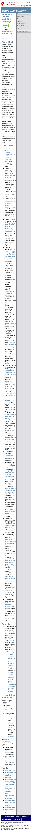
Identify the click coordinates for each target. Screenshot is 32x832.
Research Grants (24, 31)
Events (12, 11)
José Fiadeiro (8, 822)
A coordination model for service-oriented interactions (10, 203)
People (19, 11)
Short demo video (10, 770)
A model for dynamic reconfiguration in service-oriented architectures (10, 490)
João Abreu (5, 38)
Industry (23, 10)
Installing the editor (23, 27)
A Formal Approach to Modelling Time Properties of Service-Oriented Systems (10, 258)
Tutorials (6, 624)
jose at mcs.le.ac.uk (18, 822)
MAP (22, 5)
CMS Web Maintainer (6, 828)
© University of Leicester (7, 825)
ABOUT (14, 8)
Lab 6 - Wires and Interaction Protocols (10, 803)
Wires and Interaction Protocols (11, 681)
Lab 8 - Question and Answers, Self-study (10, 811)
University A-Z (16, 819)
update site (11, 736)
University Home (9, 816)
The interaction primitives (11, 663)
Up (2, 816)
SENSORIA (9, 54)
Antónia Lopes (6, 35)
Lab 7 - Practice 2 (10, 807)
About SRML (7, 42)
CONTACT (28, 5)
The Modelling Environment (8, 696)
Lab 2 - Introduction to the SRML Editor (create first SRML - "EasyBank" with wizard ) (10, 783)
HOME (18, 5)
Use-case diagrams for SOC (11, 658)
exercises (11, 688)
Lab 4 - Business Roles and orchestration (9, 796)
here (13, 764)
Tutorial (5, 768)
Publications (5, 10)
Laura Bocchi (5, 31)
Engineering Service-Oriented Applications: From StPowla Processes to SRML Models (10, 372)
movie (12, 642)
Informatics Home (6, 819)
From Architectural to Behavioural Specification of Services (9, 293)
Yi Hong (9, 33)
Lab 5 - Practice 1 (10, 800)
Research (15, 10)
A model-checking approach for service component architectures (10, 177)
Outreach (5, 11)
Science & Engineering (22, 816)
